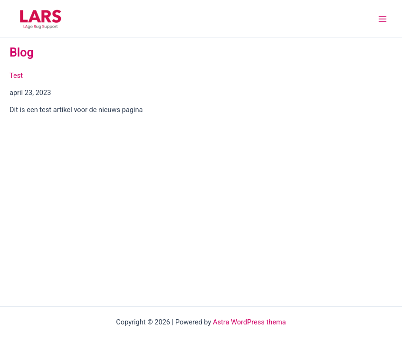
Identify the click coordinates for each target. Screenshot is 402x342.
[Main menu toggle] (382, 19)
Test (16, 75)
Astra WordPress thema (249, 322)
